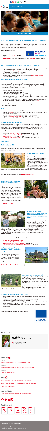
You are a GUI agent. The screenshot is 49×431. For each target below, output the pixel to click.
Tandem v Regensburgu (9, 54)
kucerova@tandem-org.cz (20, 71)
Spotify (11, 399)
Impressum (5, 423)
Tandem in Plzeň (7, 136)
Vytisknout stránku (16, 423)
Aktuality (20, 6)
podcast (11, 112)
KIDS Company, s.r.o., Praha (10, 205)
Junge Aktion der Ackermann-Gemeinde (13, 242)
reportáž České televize (16, 116)
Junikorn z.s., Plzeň (8, 203)
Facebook (2, 399)
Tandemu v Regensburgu (27, 174)
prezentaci (9, 115)
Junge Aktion (6, 58)
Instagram (5, 399)
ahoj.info (24, 171)
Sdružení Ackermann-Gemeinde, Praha (13, 240)
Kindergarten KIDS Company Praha (12, 137)
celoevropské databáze (37, 75)
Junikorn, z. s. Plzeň (14, 133)
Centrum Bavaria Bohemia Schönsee (10, 264)
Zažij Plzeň (25, 412)
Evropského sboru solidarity (34, 83)
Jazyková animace (11, 412)
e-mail (9, 110)
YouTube (8, 399)
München (5, 243)
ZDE (38, 100)
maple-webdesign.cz (20, 428)
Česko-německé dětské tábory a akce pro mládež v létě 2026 (16, 393)
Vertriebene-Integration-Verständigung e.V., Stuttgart (16, 244)
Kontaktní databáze (4, 412)
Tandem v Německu (31, 412)
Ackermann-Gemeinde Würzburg (16, 243)
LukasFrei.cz (10, 427)
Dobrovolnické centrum (24, 33)
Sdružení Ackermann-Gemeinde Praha (13, 135)
